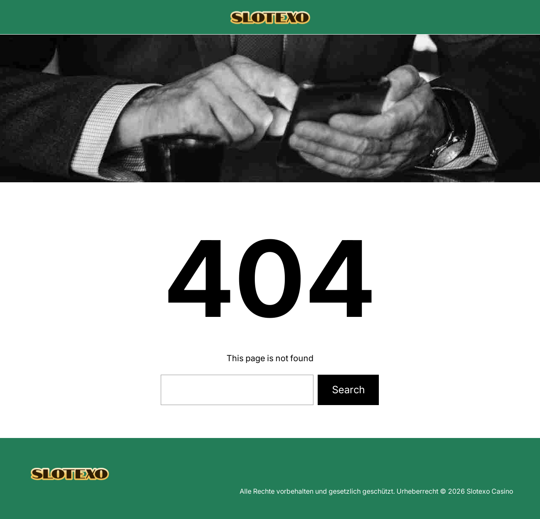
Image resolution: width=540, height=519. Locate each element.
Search (348, 390)
